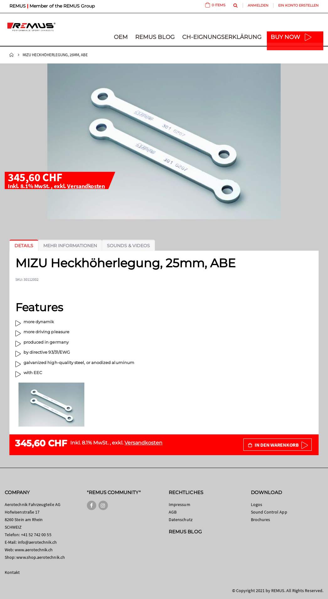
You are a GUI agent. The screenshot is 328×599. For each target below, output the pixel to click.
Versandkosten (86, 186)
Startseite (11, 55)
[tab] (23, 246)
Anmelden (258, 5)
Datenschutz (181, 519)
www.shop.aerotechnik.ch (40, 557)
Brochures (260, 519)
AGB (173, 512)
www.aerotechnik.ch (34, 550)
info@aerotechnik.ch (37, 542)
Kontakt (12, 572)
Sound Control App (269, 512)
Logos (256, 504)
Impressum (179, 504)
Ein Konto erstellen (298, 5)
